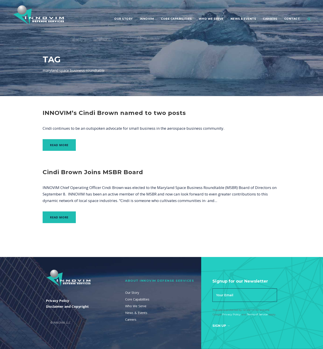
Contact (292, 18)
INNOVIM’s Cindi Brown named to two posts (114, 112)
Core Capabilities (176, 18)
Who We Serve (211, 18)
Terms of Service (257, 314)
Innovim (147, 18)
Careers (270, 18)
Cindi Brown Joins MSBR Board (93, 172)
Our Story (123, 18)
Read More (59, 145)
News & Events (243, 18)
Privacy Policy (231, 314)
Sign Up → (221, 326)
